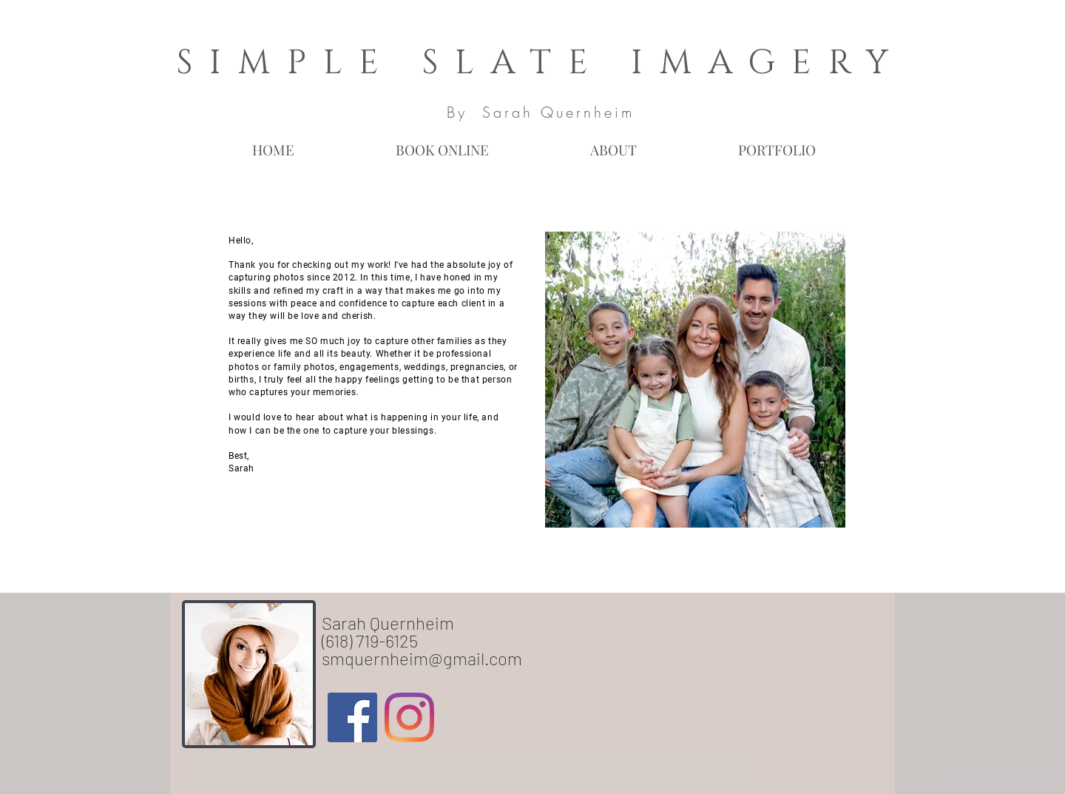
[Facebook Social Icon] (352, 717)
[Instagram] (409, 717)
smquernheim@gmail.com (422, 658)
